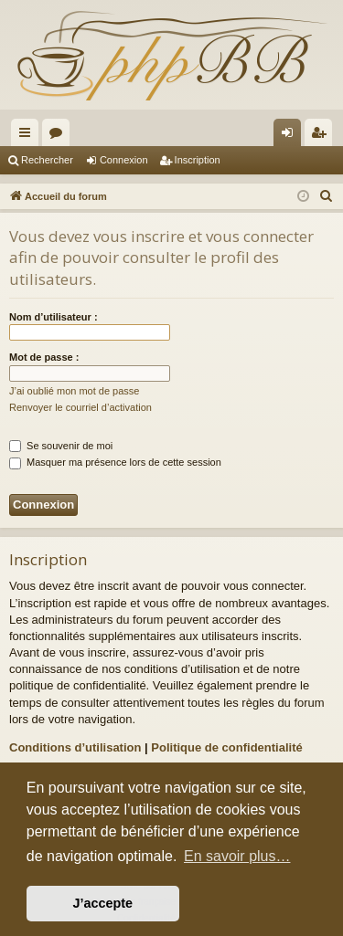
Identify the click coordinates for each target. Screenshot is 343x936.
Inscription (197, 159)
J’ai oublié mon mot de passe (74, 390)
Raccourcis (28, 136)
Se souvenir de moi (61, 445)
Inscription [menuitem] (322, 136)
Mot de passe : (44, 357)
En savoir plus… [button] (237, 856)
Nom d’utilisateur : (53, 316)
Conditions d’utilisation (75, 747)
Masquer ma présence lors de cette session (115, 462)
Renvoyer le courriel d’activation (80, 407)
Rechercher (47, 159)
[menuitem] (326, 196)
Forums (59, 136)
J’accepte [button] (103, 903)
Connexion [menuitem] (291, 136)
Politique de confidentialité (226, 747)
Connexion (124, 159)
